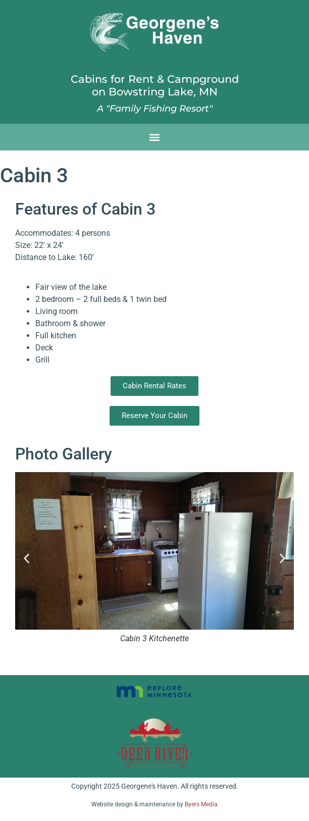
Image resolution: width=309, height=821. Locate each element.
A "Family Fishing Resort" (155, 108)
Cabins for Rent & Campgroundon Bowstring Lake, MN (155, 85)
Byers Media (201, 804)
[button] (154, 137)
